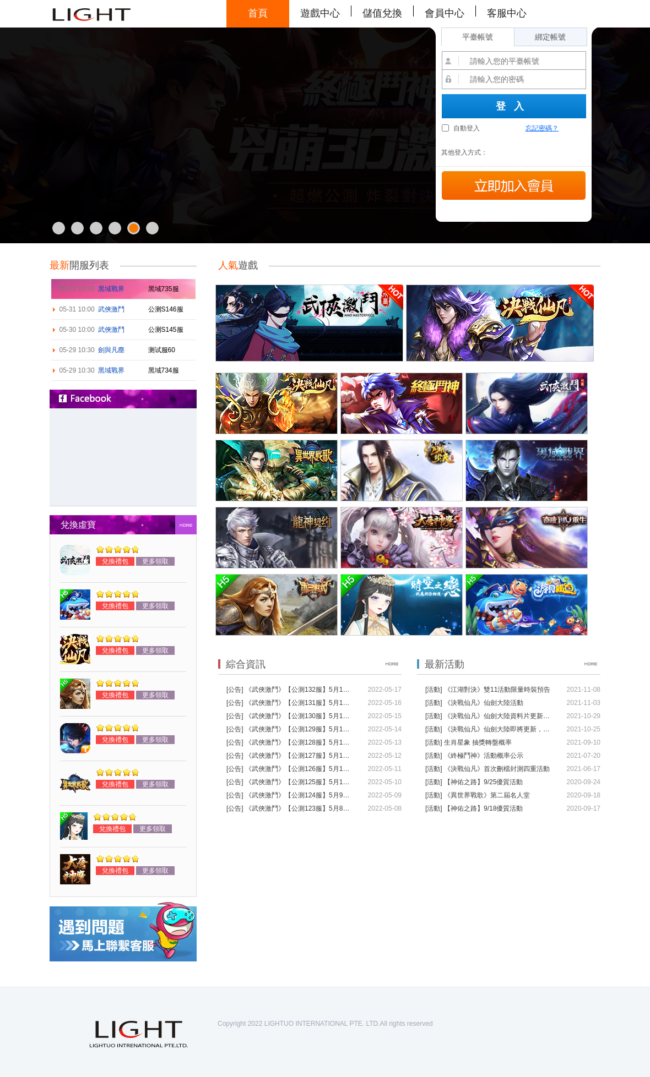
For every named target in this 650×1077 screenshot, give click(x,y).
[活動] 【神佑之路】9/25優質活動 (474, 782)
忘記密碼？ (542, 128)
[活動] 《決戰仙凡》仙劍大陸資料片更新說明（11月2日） (488, 716)
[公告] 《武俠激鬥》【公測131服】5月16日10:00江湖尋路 (289, 703)
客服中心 (507, 13)
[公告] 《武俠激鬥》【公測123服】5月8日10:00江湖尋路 (289, 808)
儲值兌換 (382, 13)
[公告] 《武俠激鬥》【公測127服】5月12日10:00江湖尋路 (289, 755)
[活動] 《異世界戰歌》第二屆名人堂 (477, 795)
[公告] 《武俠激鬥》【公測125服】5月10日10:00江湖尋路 (289, 782)
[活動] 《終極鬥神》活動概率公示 (474, 755)
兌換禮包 (115, 561)
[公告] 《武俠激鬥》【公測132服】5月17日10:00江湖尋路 (289, 689)
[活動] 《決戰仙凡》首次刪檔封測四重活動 (487, 769)
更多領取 (155, 561)
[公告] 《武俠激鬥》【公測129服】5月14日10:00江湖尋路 (289, 729)
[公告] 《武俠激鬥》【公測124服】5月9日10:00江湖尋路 (289, 795)
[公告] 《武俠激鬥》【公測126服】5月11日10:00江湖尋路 (289, 769)
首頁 (258, 13)
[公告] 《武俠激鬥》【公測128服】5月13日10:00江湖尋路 (289, 742)
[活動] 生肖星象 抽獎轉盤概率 (468, 742)
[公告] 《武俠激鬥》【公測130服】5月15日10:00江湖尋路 (289, 716)
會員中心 (444, 13)
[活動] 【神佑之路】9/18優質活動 (474, 808)
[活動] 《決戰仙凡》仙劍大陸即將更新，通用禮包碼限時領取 (488, 729)
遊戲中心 (320, 13)
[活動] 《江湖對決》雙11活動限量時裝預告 (487, 689)
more (186, 524)
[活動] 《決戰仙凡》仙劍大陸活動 (474, 703)
